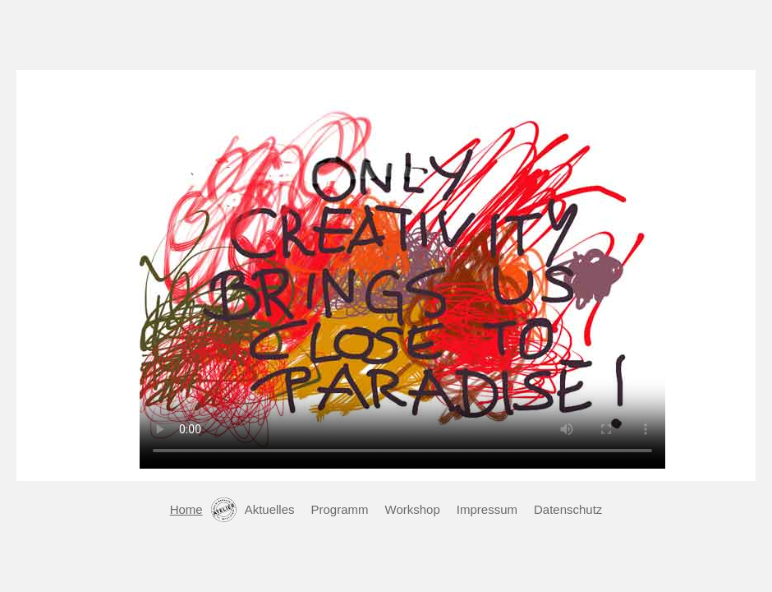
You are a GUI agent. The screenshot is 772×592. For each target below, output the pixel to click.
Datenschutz (568, 509)
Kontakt (224, 509)
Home (186, 509)
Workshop (412, 509)
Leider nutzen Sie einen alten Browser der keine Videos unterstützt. (402, 271)
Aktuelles (270, 509)
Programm (340, 509)
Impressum (487, 509)
